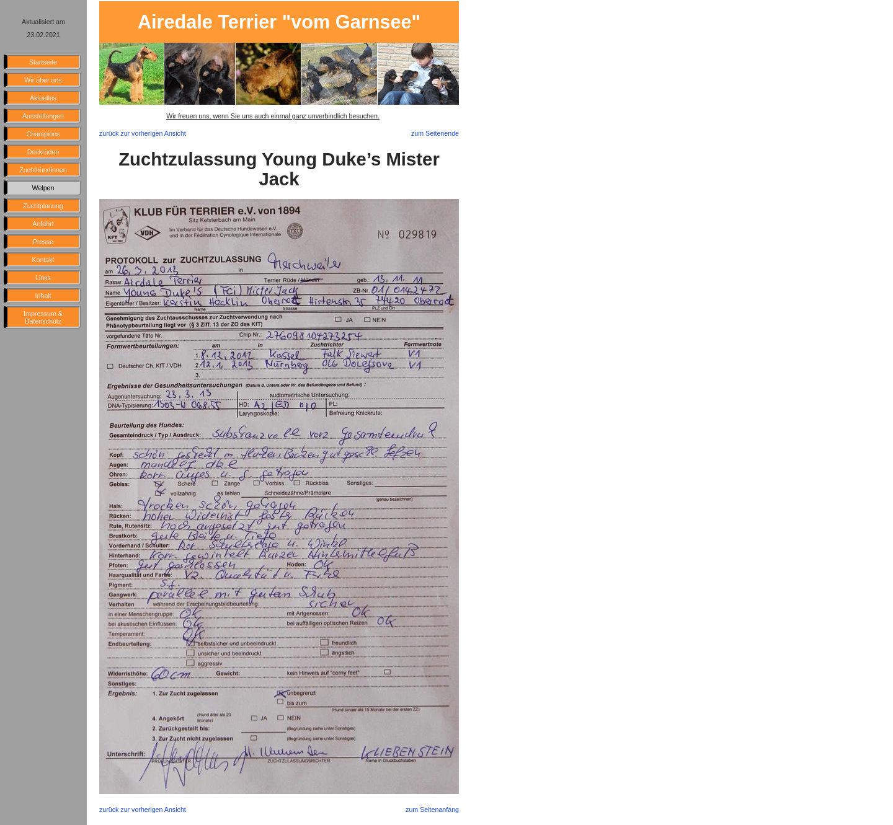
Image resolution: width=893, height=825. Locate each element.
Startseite (43, 62)
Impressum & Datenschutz (43, 317)
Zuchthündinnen (42, 170)
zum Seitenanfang (432, 809)
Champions (43, 134)
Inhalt (43, 295)
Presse (43, 241)
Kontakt (43, 259)
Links (43, 277)
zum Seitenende (435, 133)
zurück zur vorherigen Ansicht (142, 133)
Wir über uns (42, 80)
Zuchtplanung (43, 206)
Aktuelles (43, 98)
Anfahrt (42, 223)
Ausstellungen (43, 116)
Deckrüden (43, 152)
